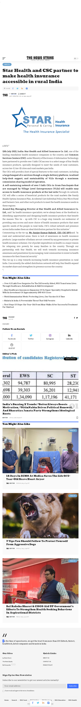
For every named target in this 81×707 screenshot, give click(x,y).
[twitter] (77, 318)
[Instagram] (50, 337)
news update (70, 358)
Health (7, 64)
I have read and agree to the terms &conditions (19, 691)
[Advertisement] (40, 29)
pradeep (12, 317)
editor (13, 93)
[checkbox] (3, 691)
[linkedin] (69, 337)
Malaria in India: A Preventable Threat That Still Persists (29, 301)
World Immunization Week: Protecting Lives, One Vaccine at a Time (34, 297)
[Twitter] (30, 337)
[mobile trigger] (5, 58)
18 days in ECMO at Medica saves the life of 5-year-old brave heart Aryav (38, 477)
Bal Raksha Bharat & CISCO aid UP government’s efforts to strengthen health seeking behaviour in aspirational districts (39, 609)
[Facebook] (74, 318)
